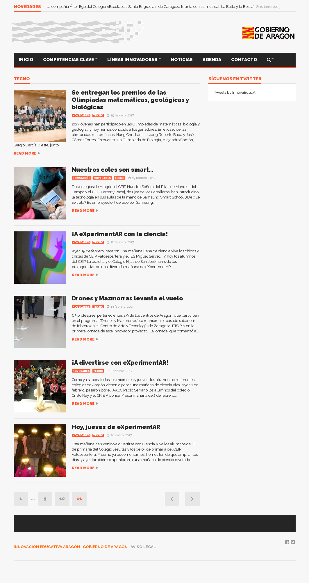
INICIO (26, 59)
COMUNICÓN (81, 178)
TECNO (22, 79)
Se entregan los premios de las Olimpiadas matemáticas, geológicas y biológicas (130, 100)
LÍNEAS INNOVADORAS (132, 59)
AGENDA (212, 59)
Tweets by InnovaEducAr (235, 92)
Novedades (81, 115)
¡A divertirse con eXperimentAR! (120, 362)
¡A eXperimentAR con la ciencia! (120, 234)
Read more (25, 153)
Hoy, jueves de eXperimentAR (116, 426)
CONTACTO (244, 59)
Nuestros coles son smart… (112, 169)
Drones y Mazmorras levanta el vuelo (127, 298)
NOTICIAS (182, 59)
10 (62, 498)
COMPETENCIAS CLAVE (69, 59)
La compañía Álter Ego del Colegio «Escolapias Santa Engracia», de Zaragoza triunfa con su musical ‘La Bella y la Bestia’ (151, 6)
